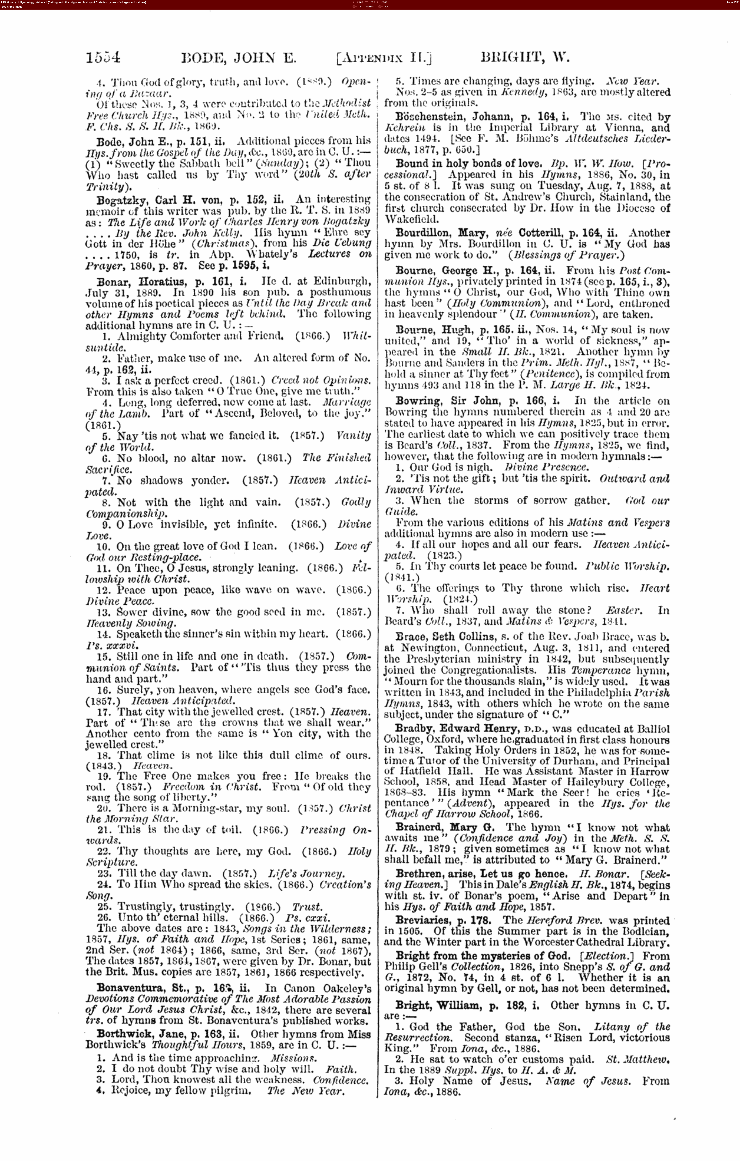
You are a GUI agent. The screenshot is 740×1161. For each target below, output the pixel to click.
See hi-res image (12, 6)
